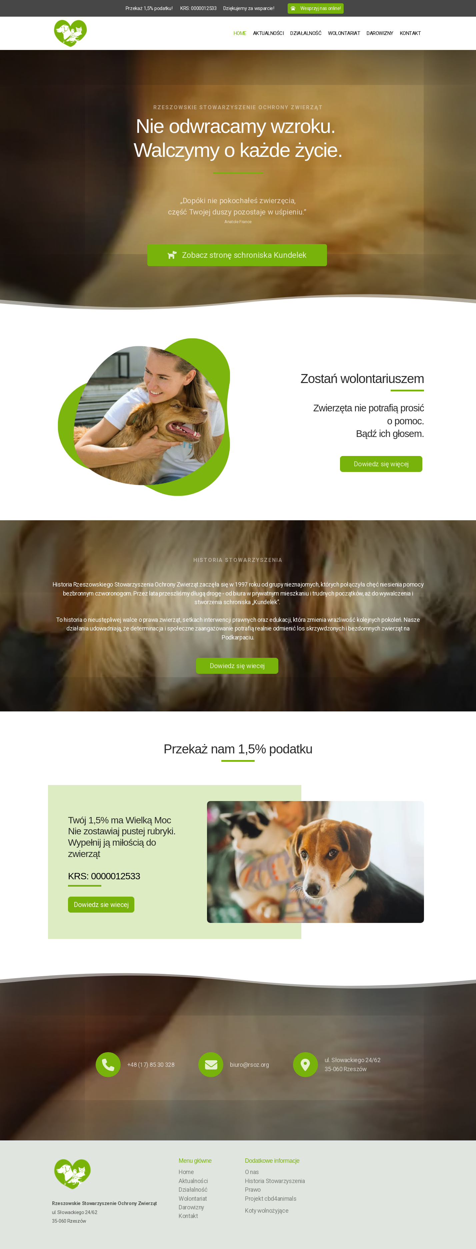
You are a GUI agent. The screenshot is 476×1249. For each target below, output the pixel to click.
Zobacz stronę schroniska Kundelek (237, 255)
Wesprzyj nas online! (316, 8)
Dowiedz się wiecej (237, 666)
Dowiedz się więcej (381, 464)
